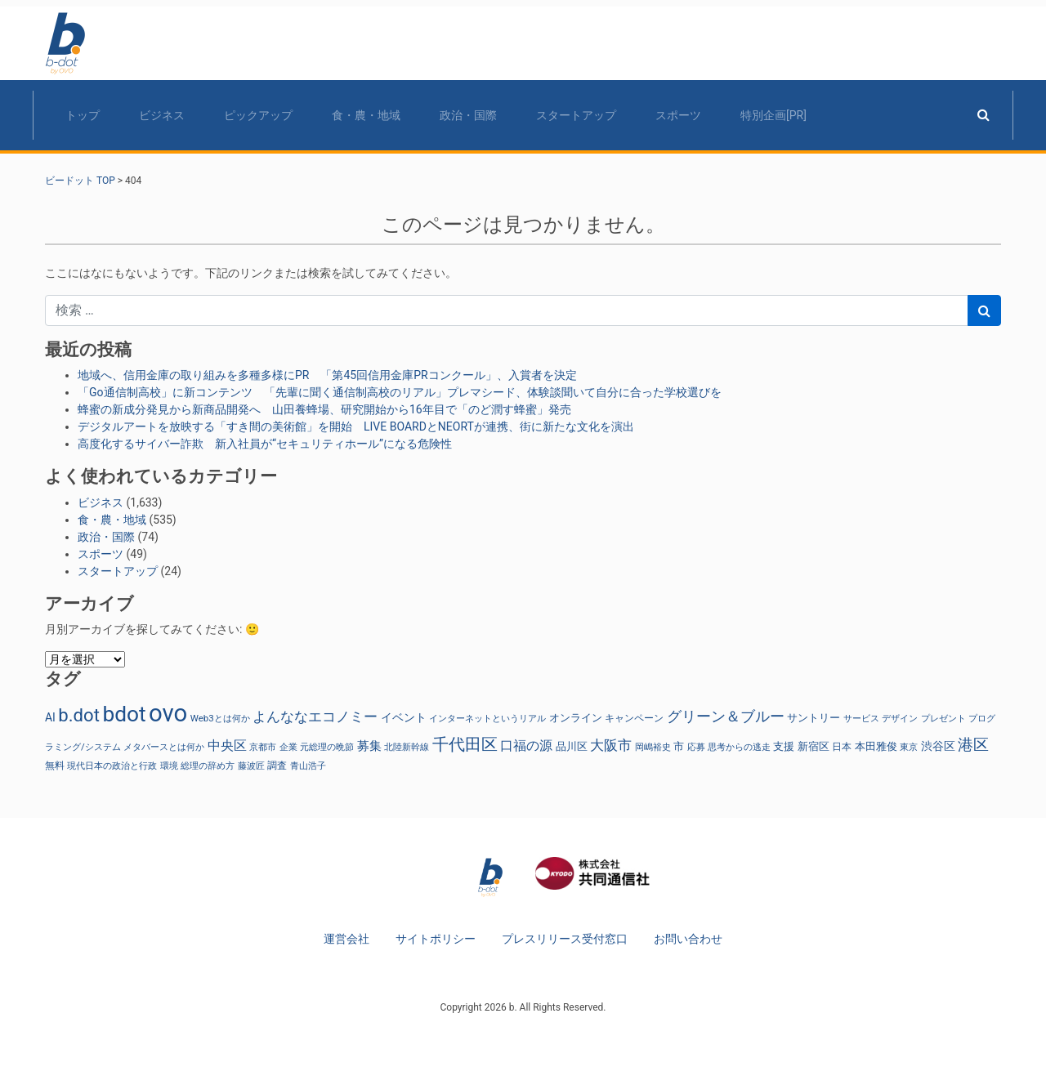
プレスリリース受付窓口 (565, 938)
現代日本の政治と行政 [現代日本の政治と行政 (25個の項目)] (112, 765)
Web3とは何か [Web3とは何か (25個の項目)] (220, 718)
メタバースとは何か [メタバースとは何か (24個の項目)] (163, 746)
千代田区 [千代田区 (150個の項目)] (465, 744)
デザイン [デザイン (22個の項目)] (900, 718)
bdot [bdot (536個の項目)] (123, 714)
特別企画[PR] (773, 115)
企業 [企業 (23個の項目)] (288, 747)
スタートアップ (576, 115)
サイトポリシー (436, 938)
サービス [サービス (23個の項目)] (861, 718)
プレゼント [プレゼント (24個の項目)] (943, 718)
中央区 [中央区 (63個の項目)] (227, 745)
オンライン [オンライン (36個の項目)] (575, 718)
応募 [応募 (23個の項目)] (696, 747)
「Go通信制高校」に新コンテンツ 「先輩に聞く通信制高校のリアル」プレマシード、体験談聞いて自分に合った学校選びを (400, 392)
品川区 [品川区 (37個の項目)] (572, 746)
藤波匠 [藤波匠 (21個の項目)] (251, 766)
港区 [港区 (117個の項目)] (973, 744)
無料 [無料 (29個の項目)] (55, 765)
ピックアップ (258, 115)
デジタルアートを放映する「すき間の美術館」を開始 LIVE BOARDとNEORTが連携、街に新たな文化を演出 (356, 426)
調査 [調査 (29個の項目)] (277, 765)
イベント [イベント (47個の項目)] (404, 718)
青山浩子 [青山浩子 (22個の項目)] (308, 766)
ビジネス (162, 115)
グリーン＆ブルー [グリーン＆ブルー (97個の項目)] (725, 716)
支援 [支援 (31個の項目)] (783, 746)
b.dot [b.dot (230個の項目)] (79, 714)
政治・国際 (468, 115)
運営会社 (346, 938)
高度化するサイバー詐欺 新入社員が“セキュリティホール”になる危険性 (265, 443)
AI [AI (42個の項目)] (50, 717)
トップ (82, 115)
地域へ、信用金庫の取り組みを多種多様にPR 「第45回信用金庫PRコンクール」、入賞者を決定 (327, 375)
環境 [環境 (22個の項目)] (169, 766)
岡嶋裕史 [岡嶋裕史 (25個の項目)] (653, 746)
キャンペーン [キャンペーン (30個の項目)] (634, 718)
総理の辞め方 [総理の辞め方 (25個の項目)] (208, 765)
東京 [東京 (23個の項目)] (909, 747)
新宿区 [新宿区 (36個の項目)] (813, 746)
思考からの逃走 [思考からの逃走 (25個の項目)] (739, 746)
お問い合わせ (688, 938)
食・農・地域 (366, 115)
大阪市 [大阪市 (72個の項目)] (611, 745)
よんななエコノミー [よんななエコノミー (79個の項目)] (315, 716)
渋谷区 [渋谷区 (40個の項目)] (938, 745)
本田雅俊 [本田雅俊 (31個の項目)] (876, 746)
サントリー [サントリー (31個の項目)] (813, 718)
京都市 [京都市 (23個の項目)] (262, 747)
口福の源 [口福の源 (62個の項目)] (526, 745)
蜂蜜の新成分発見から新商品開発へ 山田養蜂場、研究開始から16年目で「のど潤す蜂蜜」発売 (324, 409)
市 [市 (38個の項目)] (678, 746)
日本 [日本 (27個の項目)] (842, 746)
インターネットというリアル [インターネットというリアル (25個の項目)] (487, 718)
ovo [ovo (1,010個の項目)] (168, 713)
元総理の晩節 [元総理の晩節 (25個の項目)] (327, 746)
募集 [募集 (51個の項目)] (369, 746)
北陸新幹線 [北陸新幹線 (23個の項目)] (406, 747)
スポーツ (678, 115)
